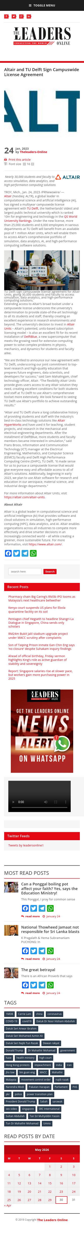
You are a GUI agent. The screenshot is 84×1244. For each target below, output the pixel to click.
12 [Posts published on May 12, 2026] (19, 1183)
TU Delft (32, 208)
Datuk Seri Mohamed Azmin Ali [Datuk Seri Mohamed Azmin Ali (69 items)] (24, 1036)
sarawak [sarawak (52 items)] (57, 1101)
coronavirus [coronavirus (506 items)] (54, 1014)
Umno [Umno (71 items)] (47, 1123)
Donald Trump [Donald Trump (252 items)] (14, 1050)
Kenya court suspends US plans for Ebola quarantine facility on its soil (36, 609)
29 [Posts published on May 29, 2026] (50, 1200)
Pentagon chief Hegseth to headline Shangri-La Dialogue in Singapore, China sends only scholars (41, 622)
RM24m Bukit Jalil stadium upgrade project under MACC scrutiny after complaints (38, 635)
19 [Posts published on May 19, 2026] (19, 1192)
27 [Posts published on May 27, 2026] (29, 1200)
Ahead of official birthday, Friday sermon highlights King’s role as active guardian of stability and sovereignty (37, 659)
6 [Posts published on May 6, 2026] (29, 1175)
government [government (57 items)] (67, 1050)
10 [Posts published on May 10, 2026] (73, 1175)
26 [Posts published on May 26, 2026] (19, 1200)
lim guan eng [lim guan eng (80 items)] (27, 1072)
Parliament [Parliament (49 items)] (61, 1087)
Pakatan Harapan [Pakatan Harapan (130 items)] (39, 1087)
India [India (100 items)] (59, 1065)
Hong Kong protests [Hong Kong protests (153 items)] (18, 1065)
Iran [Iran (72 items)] (69, 1065)
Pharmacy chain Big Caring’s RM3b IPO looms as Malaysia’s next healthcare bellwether (41, 598)
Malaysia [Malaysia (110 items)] (11, 1079)
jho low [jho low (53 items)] (10, 1072)
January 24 (51, 916)
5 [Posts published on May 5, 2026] (19, 1175)
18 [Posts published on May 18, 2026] (9, 1192)
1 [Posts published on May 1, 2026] (50, 1167)
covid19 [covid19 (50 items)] (26, 1021)
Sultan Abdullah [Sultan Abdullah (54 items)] (15, 1116)
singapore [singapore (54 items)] (28, 1109)
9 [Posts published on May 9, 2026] (61, 1175)
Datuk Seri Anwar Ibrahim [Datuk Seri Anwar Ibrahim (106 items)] (21, 1028)
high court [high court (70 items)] (46, 1057)
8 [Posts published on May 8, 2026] (50, 1175)
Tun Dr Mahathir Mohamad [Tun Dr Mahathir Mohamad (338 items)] (22, 1123)
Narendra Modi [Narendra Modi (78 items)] (15, 1087)
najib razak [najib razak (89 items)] (62, 1079)
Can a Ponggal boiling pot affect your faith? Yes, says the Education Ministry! (49, 888)
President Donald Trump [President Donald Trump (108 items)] (20, 1101)
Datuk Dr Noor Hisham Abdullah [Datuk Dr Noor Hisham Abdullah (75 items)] (55, 1021)
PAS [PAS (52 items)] (75, 1087)
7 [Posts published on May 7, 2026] (40, 1175)
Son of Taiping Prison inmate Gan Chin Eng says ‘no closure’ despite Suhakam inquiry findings (41, 647)
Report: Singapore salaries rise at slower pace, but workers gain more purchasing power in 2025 (40, 674)
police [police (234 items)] (18, 1094)
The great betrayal (38, 969)
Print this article (17, 159)
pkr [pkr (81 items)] (8, 1094)
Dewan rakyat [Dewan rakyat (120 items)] (51, 1043)
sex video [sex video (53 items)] (11, 1109)
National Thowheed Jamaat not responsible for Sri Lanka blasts (50, 929)
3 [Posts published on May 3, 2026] (74, 1167)
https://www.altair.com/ (45, 544)
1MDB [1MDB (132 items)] (9, 1014)
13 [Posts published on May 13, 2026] (29, 1183)
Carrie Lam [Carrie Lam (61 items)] (24, 1014)
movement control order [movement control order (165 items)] (36, 1079)
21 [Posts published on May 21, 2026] (39, 1192)
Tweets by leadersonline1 (26, 845)
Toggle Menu (42, 5)
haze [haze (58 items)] (8, 1057)
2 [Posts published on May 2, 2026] (61, 1167)
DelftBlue (30, 337)
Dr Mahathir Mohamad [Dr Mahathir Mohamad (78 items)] (41, 1050)
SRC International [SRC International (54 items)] (49, 1109)
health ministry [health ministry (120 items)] (25, 1057)
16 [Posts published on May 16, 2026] (61, 1183)
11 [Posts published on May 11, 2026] (9, 1183)
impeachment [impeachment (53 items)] (43, 1065)
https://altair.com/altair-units (24, 497)
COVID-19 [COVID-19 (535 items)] (11, 1021)
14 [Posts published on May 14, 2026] (39, 1183)
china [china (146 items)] (39, 1014)
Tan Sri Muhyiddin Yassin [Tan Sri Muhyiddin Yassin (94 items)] (45, 1116)
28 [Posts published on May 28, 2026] (39, 1200)
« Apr (7, 1205)
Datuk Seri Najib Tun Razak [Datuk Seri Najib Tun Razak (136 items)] (22, 1043)
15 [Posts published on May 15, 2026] (50, 1183)
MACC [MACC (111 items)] (43, 1072)
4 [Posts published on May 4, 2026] (9, 1175)
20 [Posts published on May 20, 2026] (29, 1192)
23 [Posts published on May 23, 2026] (61, 1192)
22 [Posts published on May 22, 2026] (50, 1192)
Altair (8, 196)
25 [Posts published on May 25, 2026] (9, 1200)
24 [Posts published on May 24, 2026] (73, 1192)
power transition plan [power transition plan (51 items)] (40, 1094)
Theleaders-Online (33, 152)
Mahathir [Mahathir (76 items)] (57, 1072)
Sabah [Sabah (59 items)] (44, 1101)
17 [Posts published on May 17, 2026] (73, 1183)
